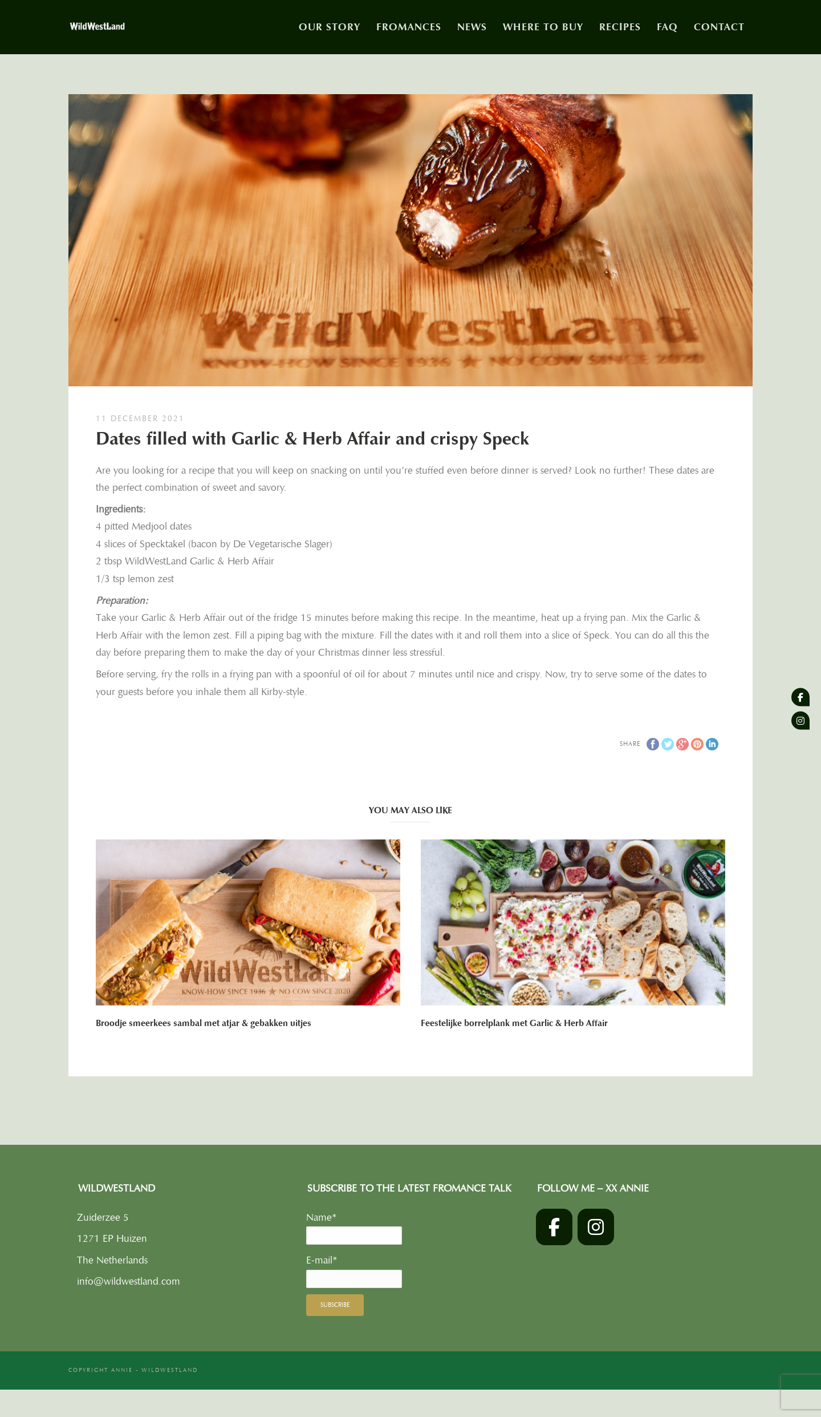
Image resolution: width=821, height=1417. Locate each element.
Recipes (620, 27)
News (472, 27)
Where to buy (543, 27)
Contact (719, 27)
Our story (329, 27)
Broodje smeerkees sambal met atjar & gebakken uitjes (203, 1023)
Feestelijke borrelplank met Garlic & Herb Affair (514, 1023)
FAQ (667, 27)
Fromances (408, 27)
